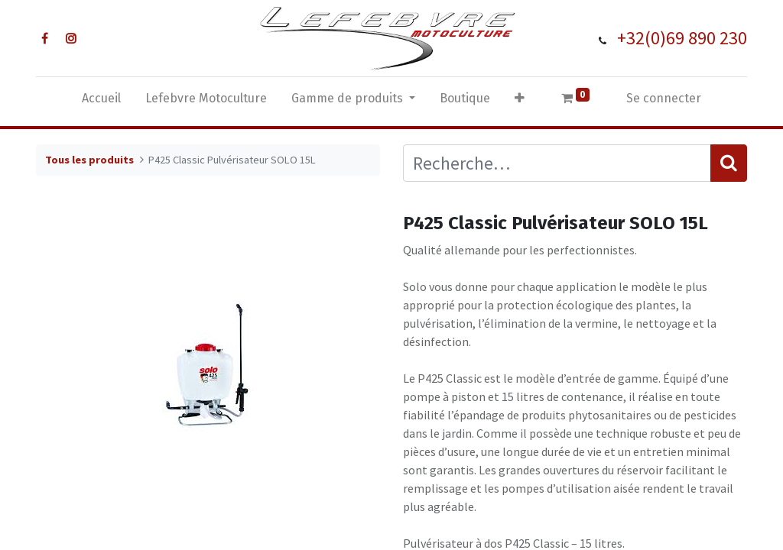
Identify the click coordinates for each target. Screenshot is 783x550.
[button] (520, 101)
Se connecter (663, 98)
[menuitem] (101, 101)
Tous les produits (89, 160)
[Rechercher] (728, 163)
